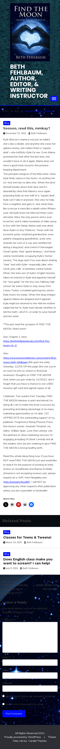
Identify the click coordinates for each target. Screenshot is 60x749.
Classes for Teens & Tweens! (27, 537)
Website (7, 683)
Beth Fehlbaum (39, 133)
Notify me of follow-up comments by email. (30, 696)
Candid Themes (37, 740)
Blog (6, 123)
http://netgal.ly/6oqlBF (16, 481)
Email (6, 670)
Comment (8, 619)
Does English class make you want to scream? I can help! (27, 561)
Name (6, 657)
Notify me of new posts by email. (25, 704)
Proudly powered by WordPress (23, 737)
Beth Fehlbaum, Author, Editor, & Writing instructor (29, 81)
